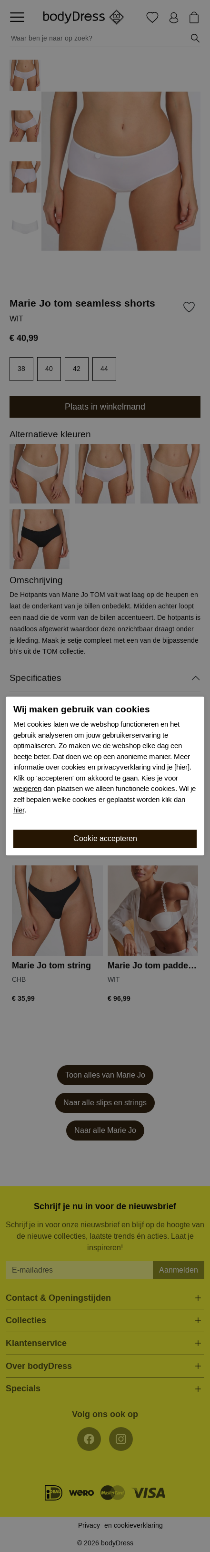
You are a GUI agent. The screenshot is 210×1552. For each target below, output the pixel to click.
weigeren (27, 788)
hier (18, 810)
